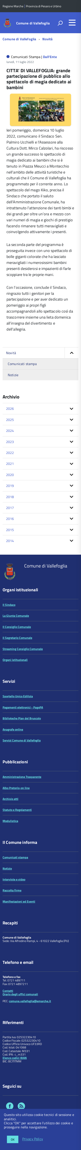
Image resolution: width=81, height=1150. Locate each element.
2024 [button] (10, 430)
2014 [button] (10, 540)
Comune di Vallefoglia (33, 23)
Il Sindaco (9, 604)
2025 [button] (10, 419)
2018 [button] (10, 496)
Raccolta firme (12, 890)
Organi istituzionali (15, 659)
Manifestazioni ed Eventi (19, 901)
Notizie (13, 374)
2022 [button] (10, 452)
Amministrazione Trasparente (22, 776)
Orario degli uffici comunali (20, 994)
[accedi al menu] (72, 22)
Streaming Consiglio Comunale (23, 649)
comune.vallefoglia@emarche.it (30, 1001)
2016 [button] (10, 518)
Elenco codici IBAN (15, 1058)
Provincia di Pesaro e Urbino (43, 6)
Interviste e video (14, 879)
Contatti (8, 990)
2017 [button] (10, 507)
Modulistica (10, 821)
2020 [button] (10, 474)
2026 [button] (10, 408)
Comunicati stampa (22, 363)
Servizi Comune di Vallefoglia (22, 740)
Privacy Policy (32, 1139)
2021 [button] (10, 463)
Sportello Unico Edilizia (18, 696)
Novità (47, 39)
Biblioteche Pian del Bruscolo (22, 718)
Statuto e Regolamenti (17, 809)
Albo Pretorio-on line (16, 788)
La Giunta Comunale (16, 615)
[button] (71, 352)
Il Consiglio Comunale (17, 626)
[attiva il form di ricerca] (60, 23)
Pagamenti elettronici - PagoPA (23, 707)
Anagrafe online (13, 729)
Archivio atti (10, 799)
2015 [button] (10, 529)
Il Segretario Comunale (17, 637)
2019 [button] (10, 485)
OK (12, 1139)
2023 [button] (10, 441)
